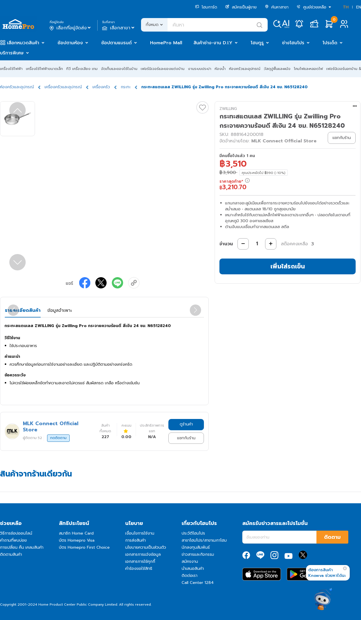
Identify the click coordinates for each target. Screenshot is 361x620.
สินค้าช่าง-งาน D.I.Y (212, 42)
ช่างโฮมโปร (293, 42)
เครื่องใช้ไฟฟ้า (11, 68)
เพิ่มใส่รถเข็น (287, 266)
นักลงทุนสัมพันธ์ (196, 547)
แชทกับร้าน (186, 438)
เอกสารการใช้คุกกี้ (140, 561)
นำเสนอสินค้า (193, 569)
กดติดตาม (58, 437)
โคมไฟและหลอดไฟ (308, 68)
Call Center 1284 (198, 583)
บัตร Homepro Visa (76, 540)
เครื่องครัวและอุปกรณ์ (63, 87)
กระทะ (126, 87)
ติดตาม (332, 537)
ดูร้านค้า (186, 424)
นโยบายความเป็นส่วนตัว (145, 547)
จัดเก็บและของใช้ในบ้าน (119, 68)
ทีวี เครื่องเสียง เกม (82, 68)
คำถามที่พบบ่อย (13, 540)
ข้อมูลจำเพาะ (59, 310)
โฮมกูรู (257, 42)
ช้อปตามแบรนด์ (116, 42)
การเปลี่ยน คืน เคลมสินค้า (21, 547)
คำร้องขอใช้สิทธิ (138, 569)
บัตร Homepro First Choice (84, 547)
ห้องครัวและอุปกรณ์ (244, 68)
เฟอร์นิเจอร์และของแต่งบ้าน (162, 68)
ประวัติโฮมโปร (193, 533)
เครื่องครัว (101, 87)
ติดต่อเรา (189, 576)
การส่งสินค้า (135, 540)
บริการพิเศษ (12, 53)
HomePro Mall (166, 42)
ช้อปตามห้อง (70, 42)
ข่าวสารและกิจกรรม (198, 554)
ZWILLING (228, 109)
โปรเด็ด (330, 42)
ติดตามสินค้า (11, 554)
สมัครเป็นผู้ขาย (241, 7)
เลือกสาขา (119, 28)
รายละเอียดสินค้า (23, 310)
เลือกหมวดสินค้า (23, 42)
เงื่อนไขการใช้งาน (139, 533)
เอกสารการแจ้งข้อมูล (143, 554)
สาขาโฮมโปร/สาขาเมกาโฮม (204, 540)
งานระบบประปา (199, 68)
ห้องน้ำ (220, 68)
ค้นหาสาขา (277, 7)
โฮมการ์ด (206, 7)
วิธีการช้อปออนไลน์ (16, 533)
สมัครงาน (190, 561)
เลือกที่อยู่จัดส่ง (71, 28)
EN (358, 7)
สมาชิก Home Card (76, 533)
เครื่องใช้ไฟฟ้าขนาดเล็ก (44, 68)
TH (346, 7)
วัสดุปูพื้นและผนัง (277, 68)
